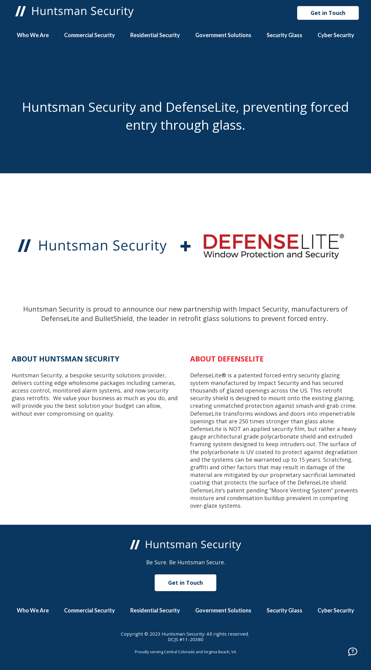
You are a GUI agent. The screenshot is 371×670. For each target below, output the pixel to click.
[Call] (353, 652)
